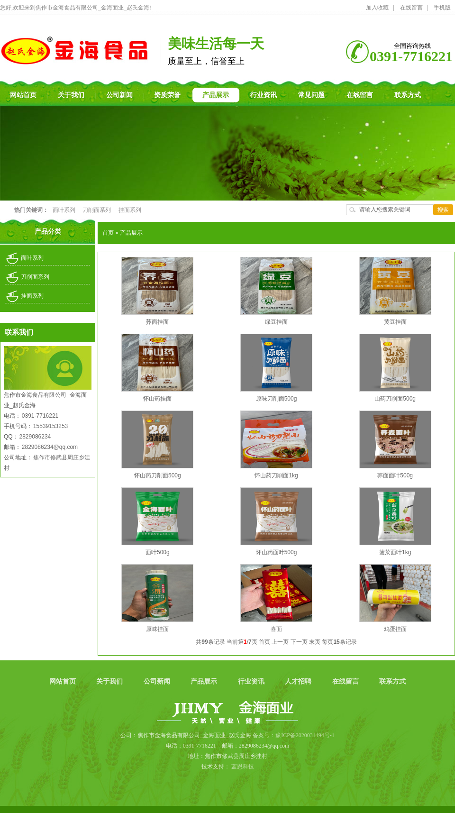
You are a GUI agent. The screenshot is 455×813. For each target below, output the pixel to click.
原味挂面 (157, 629)
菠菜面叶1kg (395, 552)
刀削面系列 (97, 210)
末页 (314, 642)
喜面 (276, 629)
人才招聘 (299, 681)
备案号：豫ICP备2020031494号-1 (294, 735)
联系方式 (392, 681)
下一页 (299, 642)
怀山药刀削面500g (157, 475)
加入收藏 (377, 7)
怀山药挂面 (157, 398)
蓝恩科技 (242, 766)
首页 (108, 232)
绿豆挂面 (276, 322)
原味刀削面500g (276, 398)
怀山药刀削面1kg (276, 475)
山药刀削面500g (395, 398)
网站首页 (63, 681)
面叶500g (158, 552)
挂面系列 (129, 210)
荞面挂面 (157, 322)
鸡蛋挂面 (395, 629)
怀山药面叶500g (276, 552)
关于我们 (110, 681)
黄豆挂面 (395, 322)
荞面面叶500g (395, 475)
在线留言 (411, 7)
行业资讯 (252, 681)
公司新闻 (158, 681)
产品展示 (131, 232)
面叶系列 (64, 210)
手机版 (442, 7)
